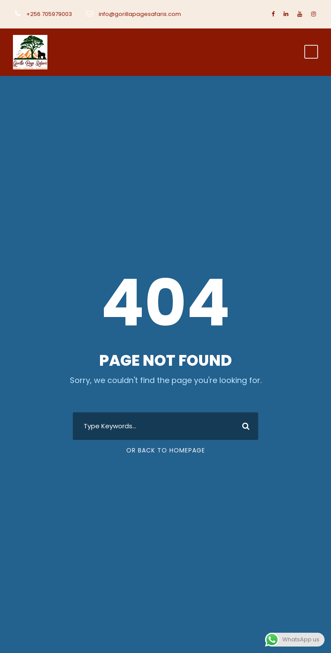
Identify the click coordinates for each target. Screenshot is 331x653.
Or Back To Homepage (165, 450)
